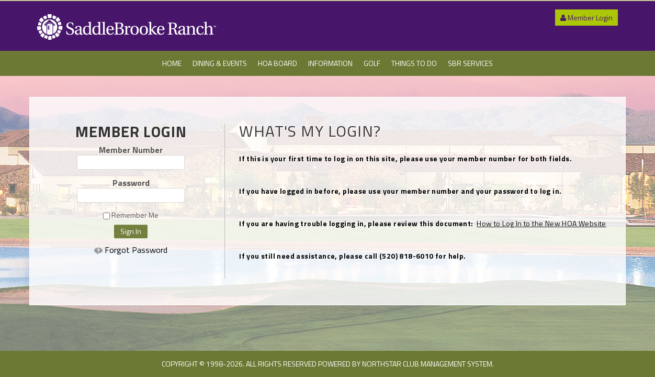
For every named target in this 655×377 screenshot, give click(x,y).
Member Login (586, 17)
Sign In (130, 231)
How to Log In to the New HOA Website (541, 223)
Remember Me (131, 215)
